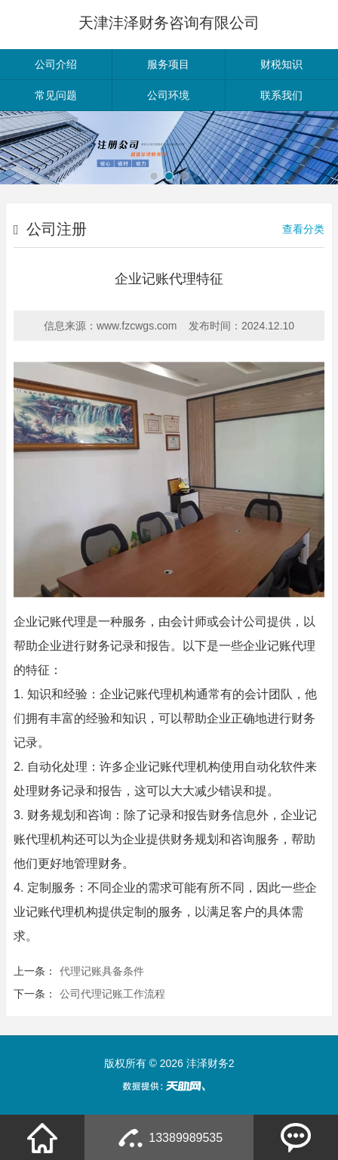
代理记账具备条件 (102, 971)
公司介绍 (56, 64)
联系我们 (281, 95)
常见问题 (56, 95)
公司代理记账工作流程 (112, 994)
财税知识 (281, 64)
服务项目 (168, 64)
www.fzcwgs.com (137, 326)
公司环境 (168, 95)
